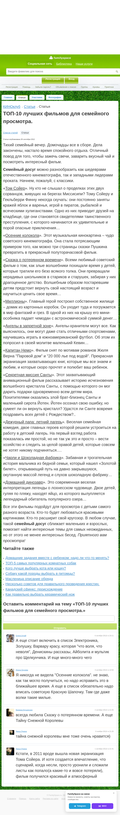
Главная (8, 97)
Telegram (80, 806)
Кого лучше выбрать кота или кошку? (35, 568)
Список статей (10, 133)
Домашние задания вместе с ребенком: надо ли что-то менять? (57, 558)
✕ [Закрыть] (114, 793)
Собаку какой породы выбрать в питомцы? (40, 573)
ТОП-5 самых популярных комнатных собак (40, 563)
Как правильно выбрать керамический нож (40, 594)
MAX (102, 806)
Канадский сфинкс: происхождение (33, 589)
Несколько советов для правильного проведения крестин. (52, 584)
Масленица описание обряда (29, 579)
